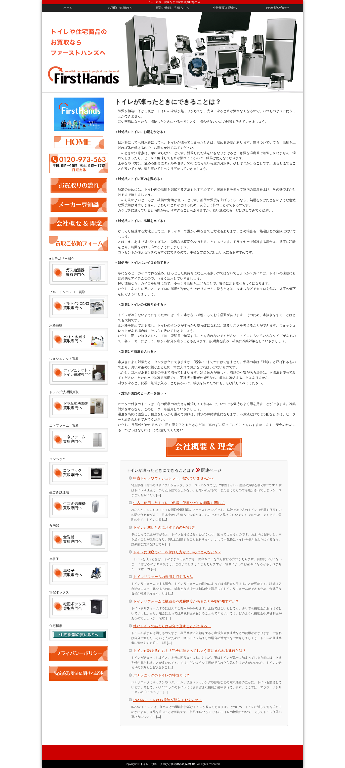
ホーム (67, 8)
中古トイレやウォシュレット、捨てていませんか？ (173, 478)
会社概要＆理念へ (225, 8)
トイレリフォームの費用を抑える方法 (163, 576)
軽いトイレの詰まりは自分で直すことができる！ (172, 625)
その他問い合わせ (277, 8)
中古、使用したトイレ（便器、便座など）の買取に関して (179, 502)
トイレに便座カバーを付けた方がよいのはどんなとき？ (177, 552)
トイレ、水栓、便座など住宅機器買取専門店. (168, 763)
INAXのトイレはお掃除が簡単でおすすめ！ (167, 699)
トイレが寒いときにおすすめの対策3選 (164, 527)
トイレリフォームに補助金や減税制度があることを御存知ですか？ (186, 601)
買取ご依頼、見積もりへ (172, 8)
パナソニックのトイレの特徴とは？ (161, 675)
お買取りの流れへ (120, 8)
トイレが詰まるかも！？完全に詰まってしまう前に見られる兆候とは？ (189, 650)
